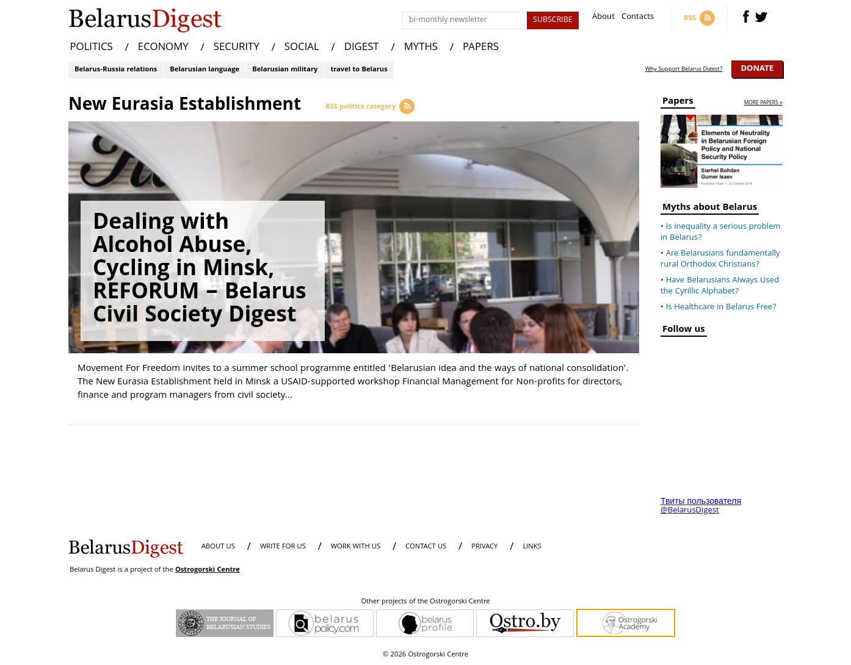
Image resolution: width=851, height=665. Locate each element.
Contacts (637, 18)
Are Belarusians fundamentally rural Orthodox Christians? (720, 259)
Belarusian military (284, 70)
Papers (677, 103)
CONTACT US (425, 547)
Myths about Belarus (709, 209)
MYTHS (421, 48)
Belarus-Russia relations (115, 70)
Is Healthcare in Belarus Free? (721, 307)
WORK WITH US (355, 547)
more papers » (763, 103)
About (603, 18)
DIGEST (361, 48)
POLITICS (91, 48)
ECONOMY (163, 48)
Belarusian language (204, 70)
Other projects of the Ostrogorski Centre (425, 602)
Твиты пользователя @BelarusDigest (701, 506)
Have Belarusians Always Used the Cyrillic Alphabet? (720, 286)
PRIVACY (484, 547)
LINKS (532, 547)
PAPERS (481, 48)
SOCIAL (301, 48)
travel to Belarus (358, 70)
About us (218, 547)
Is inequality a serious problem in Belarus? (720, 232)
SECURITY (236, 48)
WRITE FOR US (283, 547)
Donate (757, 69)
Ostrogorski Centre (207, 570)
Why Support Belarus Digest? (684, 69)
